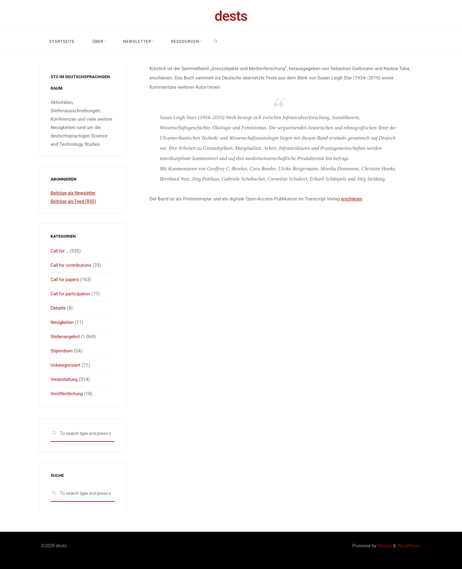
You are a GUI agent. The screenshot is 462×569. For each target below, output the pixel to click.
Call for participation (72, 294)
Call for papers (66, 279)
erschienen (352, 199)
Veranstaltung (65, 379)
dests (231, 16)
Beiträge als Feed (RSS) (75, 201)
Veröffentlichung (68, 394)
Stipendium (62, 351)
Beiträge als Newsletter (74, 193)
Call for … (60, 251)
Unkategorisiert (66, 365)
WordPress (408, 546)
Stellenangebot (66, 336)
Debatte (59, 308)
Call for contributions (72, 265)
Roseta (384, 546)
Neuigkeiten (63, 322)
